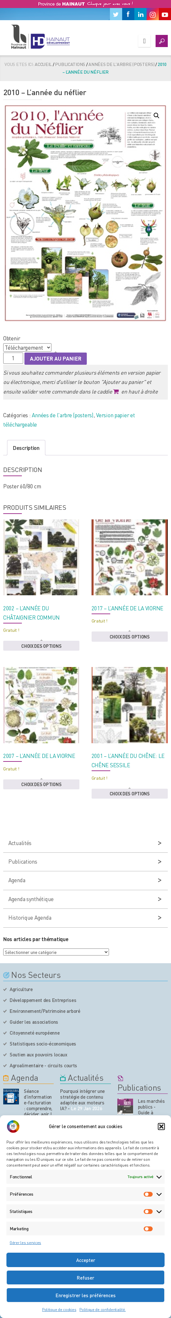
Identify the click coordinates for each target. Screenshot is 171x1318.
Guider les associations (34, 1022)
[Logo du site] (40, 36)
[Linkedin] (140, 14)
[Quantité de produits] (13, 358)
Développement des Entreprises (43, 1000)
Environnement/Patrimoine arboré (45, 1011)
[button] (161, 1126)
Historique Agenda (29, 917)
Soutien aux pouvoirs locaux (39, 1054)
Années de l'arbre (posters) (121, 64)
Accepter (85, 1260)
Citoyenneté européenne (34, 1032)
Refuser (85, 1277)
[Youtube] (165, 14)
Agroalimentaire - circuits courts (43, 1065)
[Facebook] (128, 14)
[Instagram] (153, 14)
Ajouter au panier (55, 358)
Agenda (16, 879)
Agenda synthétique (31, 898)
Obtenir (11, 338)
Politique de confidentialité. (102, 1309)
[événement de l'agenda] (11, 1096)
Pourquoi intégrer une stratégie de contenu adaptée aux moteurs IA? (82, 1099)
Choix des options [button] (41, 646)
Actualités (20, 842)
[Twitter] (116, 14)
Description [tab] (26, 447)
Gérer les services (25, 1242)
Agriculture (21, 989)
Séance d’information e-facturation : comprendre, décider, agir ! (38, 1102)
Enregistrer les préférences (86, 1295)
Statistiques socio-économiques (43, 1043)
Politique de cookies (59, 1309)
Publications (70, 64)
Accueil (43, 64)
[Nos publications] (125, 1106)
